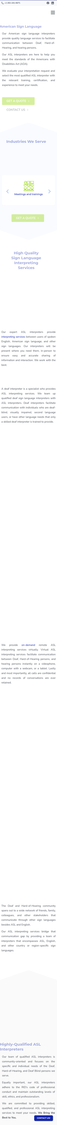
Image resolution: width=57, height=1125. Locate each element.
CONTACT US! (43, 1118)
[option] (28, 190)
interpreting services (13, 337)
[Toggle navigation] (53, 12)
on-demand (28, 645)
